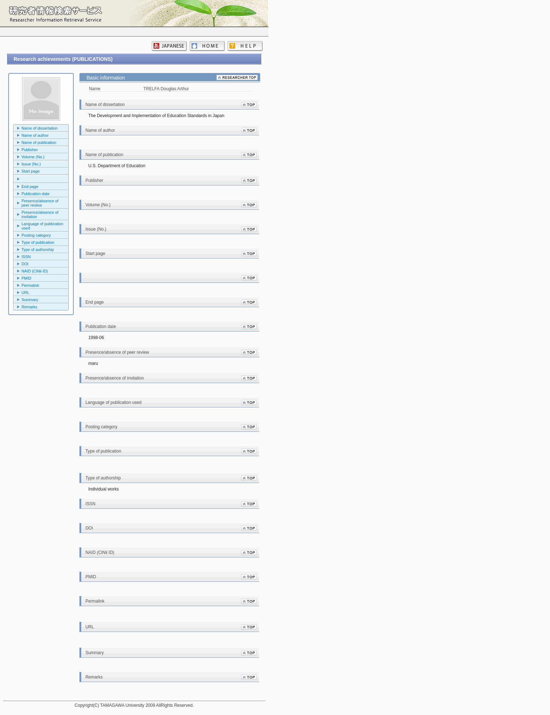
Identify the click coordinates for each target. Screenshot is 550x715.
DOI (25, 264)
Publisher (29, 150)
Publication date (35, 194)
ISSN (26, 257)
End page (29, 186)
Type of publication (37, 242)
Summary (29, 300)
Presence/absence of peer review (39, 203)
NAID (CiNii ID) (34, 271)
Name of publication (38, 142)
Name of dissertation (39, 128)
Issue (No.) (31, 164)
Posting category (36, 235)
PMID (26, 278)
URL (25, 292)
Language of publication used (42, 226)
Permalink (30, 285)
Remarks (29, 307)
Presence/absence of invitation (39, 214)
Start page (30, 171)
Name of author (35, 135)
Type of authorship (37, 249)
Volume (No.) (32, 157)
